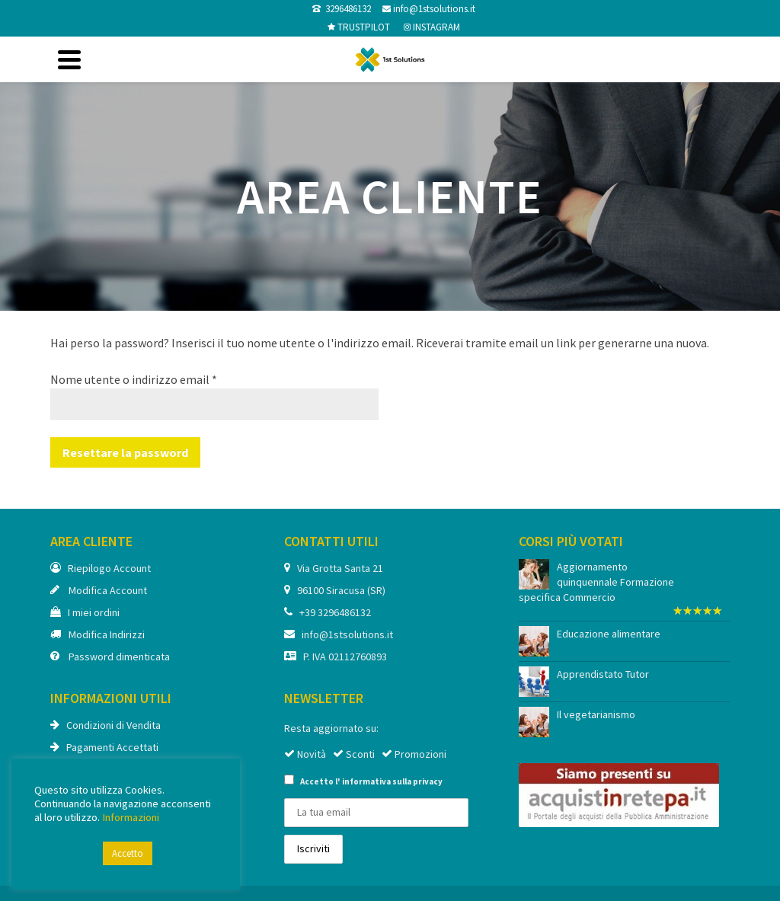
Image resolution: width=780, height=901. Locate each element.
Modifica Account (98, 590)
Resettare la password (125, 452)
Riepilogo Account (100, 568)
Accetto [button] (127, 853)
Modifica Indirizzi (97, 634)
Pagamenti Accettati (104, 747)
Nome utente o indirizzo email (133, 379)
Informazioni (130, 817)
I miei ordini (85, 612)
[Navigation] (69, 59)
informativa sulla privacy (392, 781)
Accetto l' (363, 781)
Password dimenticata (110, 656)
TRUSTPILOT (362, 27)
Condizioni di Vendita (105, 725)
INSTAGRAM (435, 27)
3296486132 (346, 8)
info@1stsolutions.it (433, 8)
